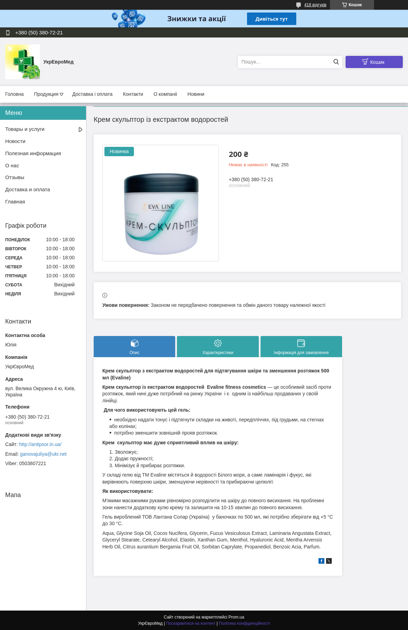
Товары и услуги (24, 129)
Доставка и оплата (27, 189)
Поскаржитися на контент (190, 623)
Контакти (133, 94)
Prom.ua (236, 617)
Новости (15, 141)
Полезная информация (33, 153)
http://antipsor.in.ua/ (40, 444)
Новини (195, 94)
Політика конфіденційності (244, 623)
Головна (14, 94)
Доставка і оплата (92, 94)
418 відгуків (315, 4)
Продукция (46, 94)
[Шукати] (336, 62)
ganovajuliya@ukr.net (43, 454)
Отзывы (14, 177)
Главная (15, 201)
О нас (12, 165)
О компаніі (165, 94)
